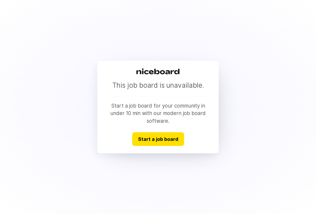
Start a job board (158, 139)
